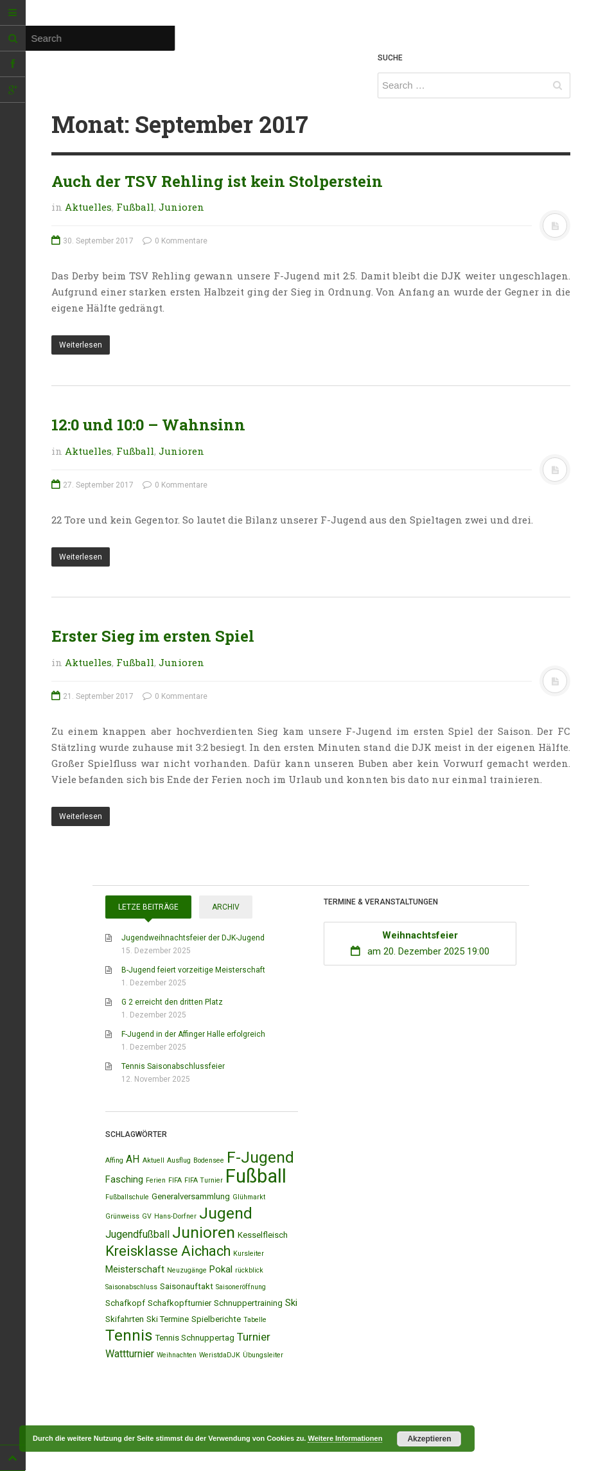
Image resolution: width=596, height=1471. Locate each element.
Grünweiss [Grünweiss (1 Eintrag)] (122, 1216)
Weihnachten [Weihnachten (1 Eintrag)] (177, 1355)
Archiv (226, 907)
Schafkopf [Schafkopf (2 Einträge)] (125, 1303)
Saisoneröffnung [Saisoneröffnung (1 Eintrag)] (241, 1287)
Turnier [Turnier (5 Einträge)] (253, 1336)
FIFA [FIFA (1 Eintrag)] (175, 1180)
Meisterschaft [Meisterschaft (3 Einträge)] (134, 1269)
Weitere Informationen (345, 1438)
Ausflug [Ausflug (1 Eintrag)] (179, 1160)
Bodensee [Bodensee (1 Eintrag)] (208, 1160)
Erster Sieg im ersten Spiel (152, 636)
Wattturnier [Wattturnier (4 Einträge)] (129, 1354)
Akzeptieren (429, 1438)
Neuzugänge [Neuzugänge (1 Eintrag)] (187, 1270)
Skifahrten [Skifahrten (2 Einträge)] (124, 1319)
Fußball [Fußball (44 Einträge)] (255, 1176)
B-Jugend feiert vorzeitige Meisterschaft (193, 969)
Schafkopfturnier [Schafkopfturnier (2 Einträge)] (179, 1303)
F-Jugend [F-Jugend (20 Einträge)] (260, 1157)
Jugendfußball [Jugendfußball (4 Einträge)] (137, 1234)
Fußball (135, 206)
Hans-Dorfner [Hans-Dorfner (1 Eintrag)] (175, 1216)
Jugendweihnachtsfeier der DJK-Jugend (193, 937)
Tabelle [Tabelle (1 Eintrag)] (255, 1320)
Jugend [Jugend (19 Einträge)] (225, 1213)
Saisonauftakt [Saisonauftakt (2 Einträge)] (186, 1286)
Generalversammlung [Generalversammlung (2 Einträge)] (191, 1196)
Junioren (181, 206)
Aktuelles (88, 206)
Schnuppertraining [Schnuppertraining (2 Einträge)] (248, 1303)
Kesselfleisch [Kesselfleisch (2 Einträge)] (263, 1235)
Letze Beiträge (148, 907)
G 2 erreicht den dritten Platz (172, 1002)
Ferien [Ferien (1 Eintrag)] (156, 1180)
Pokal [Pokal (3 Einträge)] (220, 1269)
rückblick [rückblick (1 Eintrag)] (249, 1270)
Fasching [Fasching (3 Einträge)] (124, 1179)
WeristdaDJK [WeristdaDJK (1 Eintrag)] (219, 1355)
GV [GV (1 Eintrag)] (147, 1216)
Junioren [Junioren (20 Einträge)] (203, 1232)
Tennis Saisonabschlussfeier (173, 1066)
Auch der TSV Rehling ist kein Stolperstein (217, 181)
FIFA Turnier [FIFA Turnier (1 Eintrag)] (203, 1180)
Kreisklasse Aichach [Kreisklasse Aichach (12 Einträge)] (168, 1251)
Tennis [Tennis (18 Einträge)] (129, 1335)
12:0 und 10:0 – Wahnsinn (148, 424)
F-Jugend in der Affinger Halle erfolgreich (193, 1034)
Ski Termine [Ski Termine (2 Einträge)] (167, 1319)
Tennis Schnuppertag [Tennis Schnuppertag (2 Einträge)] (194, 1338)
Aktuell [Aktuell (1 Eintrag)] (153, 1160)
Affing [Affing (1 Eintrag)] (114, 1160)
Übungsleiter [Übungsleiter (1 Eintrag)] (263, 1355)
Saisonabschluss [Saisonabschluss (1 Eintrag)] (131, 1287)
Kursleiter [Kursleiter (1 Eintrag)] (248, 1253)
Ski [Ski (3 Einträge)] (291, 1302)
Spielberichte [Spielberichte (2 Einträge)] (216, 1319)
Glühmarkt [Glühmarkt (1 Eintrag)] (248, 1197)
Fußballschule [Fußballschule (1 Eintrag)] (127, 1197)
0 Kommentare (175, 240)
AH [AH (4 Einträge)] (133, 1159)
